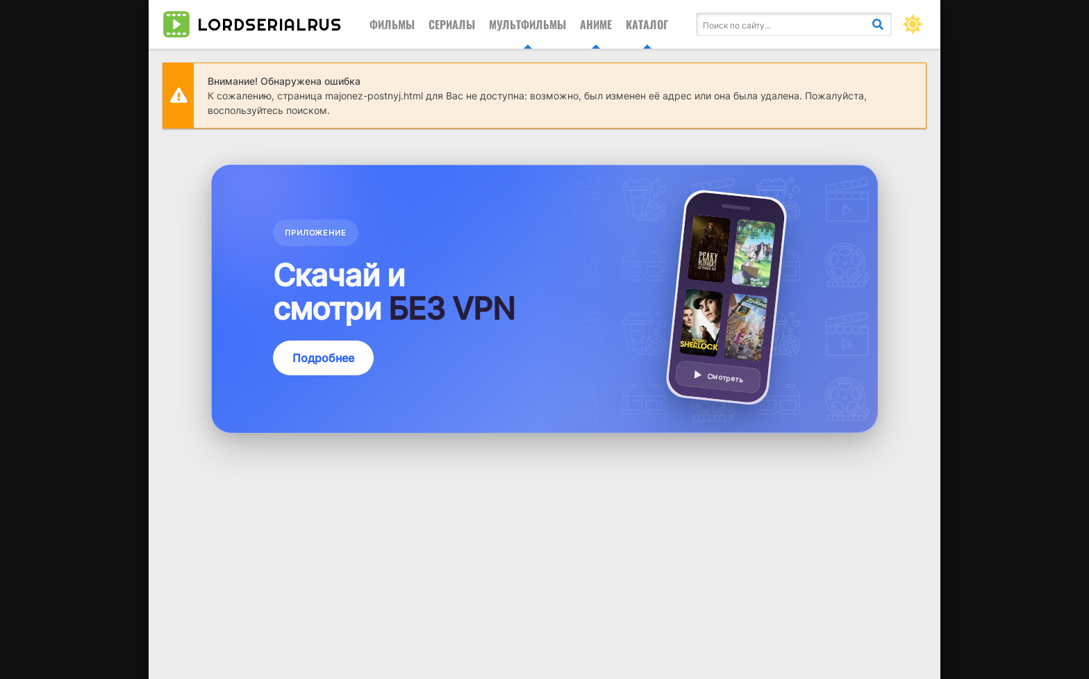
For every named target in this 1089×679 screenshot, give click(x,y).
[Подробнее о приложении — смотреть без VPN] (544, 299)
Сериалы (452, 24)
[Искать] (878, 24)
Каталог (647, 24)
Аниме (596, 24)
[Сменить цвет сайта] (912, 24)
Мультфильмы (527, 24)
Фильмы (392, 24)
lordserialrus (252, 24)
